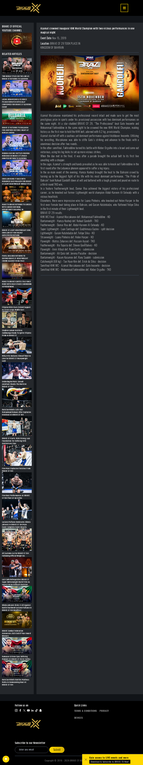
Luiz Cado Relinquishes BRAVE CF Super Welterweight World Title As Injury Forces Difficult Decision (16, 582)
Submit (57, 749)
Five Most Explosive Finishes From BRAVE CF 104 (16, 469)
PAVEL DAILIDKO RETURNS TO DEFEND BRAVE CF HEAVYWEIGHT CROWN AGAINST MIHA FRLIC (15, 258)
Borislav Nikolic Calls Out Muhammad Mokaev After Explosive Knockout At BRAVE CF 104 (16, 412)
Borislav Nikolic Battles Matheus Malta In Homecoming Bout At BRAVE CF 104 (15, 682)
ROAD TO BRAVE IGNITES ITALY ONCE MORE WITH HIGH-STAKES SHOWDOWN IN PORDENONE (17, 284)
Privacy (104, 710)
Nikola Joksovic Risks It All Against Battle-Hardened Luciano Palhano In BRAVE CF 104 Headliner (17, 608)
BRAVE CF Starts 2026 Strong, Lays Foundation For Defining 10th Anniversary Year (16, 441)
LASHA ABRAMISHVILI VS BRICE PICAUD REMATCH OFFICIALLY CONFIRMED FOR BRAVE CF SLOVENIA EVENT (16, 103)
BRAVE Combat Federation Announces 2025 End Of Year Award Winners (16, 633)
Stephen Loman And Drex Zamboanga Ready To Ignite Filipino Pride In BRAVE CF (16, 333)
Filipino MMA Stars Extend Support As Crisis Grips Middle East (16, 308)
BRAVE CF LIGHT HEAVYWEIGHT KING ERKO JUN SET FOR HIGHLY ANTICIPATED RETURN (16, 233)
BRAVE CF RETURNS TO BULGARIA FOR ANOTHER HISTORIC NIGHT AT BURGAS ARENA (15, 130)
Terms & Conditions (85, 710)
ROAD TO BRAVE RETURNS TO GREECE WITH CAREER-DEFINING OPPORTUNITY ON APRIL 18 (17, 207)
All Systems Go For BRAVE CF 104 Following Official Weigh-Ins (15, 554)
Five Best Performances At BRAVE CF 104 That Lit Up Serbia (16, 496)
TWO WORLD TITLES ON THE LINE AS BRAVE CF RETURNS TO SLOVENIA (15, 77)
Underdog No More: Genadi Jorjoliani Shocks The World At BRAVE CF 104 (14, 384)
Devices (78, 717)
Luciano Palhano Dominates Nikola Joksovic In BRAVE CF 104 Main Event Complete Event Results (16, 524)
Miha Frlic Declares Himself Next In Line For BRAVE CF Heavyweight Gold (16, 358)
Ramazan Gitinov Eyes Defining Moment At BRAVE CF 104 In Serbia (16, 657)
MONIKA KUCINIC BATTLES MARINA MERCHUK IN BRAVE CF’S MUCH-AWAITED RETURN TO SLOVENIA (16, 156)
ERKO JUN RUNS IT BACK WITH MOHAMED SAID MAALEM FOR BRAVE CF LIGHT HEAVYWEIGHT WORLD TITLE (16, 181)
